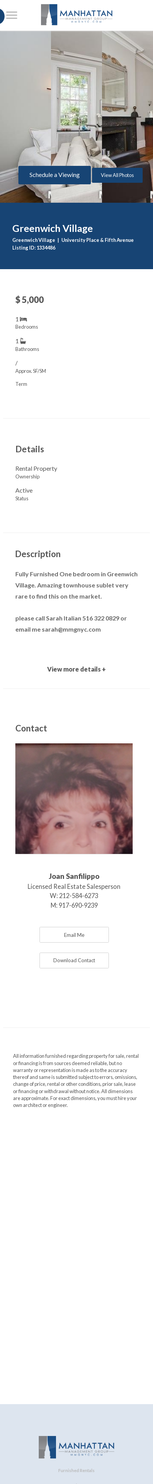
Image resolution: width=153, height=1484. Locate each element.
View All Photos (117, 175)
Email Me (74, 935)
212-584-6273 (78, 895)
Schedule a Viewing (55, 174)
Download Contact (74, 960)
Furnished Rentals (76, 1470)
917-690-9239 (78, 905)
